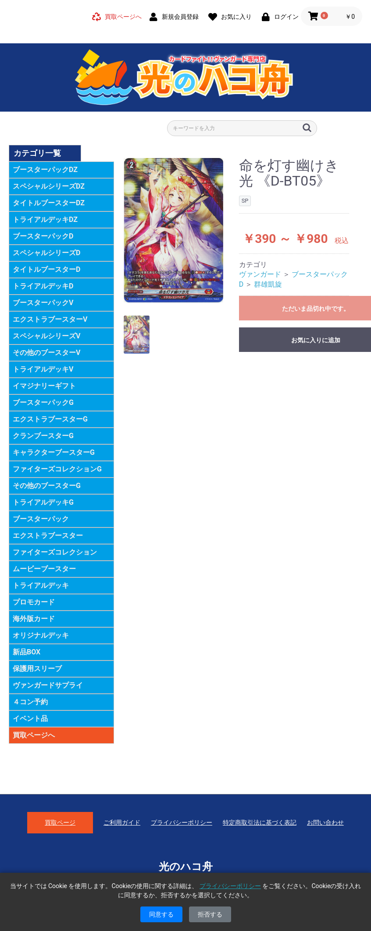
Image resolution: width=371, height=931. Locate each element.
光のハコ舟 (186, 867)
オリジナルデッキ (41, 635)
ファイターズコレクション (55, 552)
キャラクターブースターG (54, 452)
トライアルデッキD (43, 286)
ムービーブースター (44, 569)
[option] (174, 230)
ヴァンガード (260, 274)
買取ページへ (34, 735)
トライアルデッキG (43, 502)
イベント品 (30, 718)
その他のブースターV (46, 352)
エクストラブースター (48, 535)
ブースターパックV (43, 303)
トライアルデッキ (41, 585)
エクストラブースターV (50, 319)
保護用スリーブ (37, 668)
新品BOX (26, 652)
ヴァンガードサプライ (48, 685)
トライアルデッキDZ (45, 219)
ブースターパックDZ (45, 169)
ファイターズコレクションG (57, 469)
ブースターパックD (43, 236)
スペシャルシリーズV (46, 336)
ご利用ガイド (121, 822)
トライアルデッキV (43, 369)
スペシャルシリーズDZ (49, 186)
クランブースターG (43, 436)
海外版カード (34, 619)
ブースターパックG (43, 402)
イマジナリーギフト (44, 386)
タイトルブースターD (46, 269)
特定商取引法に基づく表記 (259, 822)
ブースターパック (41, 519)
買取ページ (60, 822)
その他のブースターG (47, 485)
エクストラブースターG (50, 419)
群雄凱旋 (268, 284)
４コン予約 (30, 702)
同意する (161, 914)
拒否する (210, 914)
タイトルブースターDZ (49, 203)
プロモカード (34, 602)
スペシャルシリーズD (46, 253)
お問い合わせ (325, 822)
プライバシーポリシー (181, 822)
